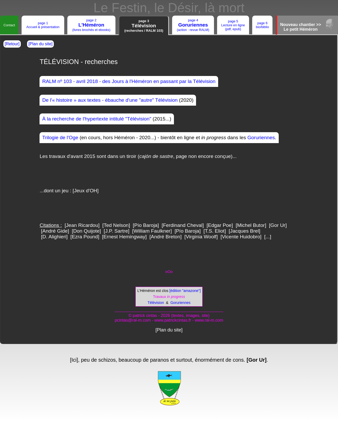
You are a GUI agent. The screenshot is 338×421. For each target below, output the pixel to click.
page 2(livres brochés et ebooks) (91, 25)
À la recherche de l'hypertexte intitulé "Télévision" (96, 119)
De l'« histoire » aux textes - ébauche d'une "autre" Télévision (110, 100)
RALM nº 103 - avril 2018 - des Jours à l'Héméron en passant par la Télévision (128, 81)
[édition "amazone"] (184, 291)
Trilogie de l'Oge (60, 137)
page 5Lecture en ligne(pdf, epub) (233, 25)
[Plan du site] (40, 44)
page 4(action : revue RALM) (193, 25)
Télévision (156, 303)
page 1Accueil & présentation (42, 25)
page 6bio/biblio (262, 25)
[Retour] (12, 44)
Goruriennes (261, 137)
